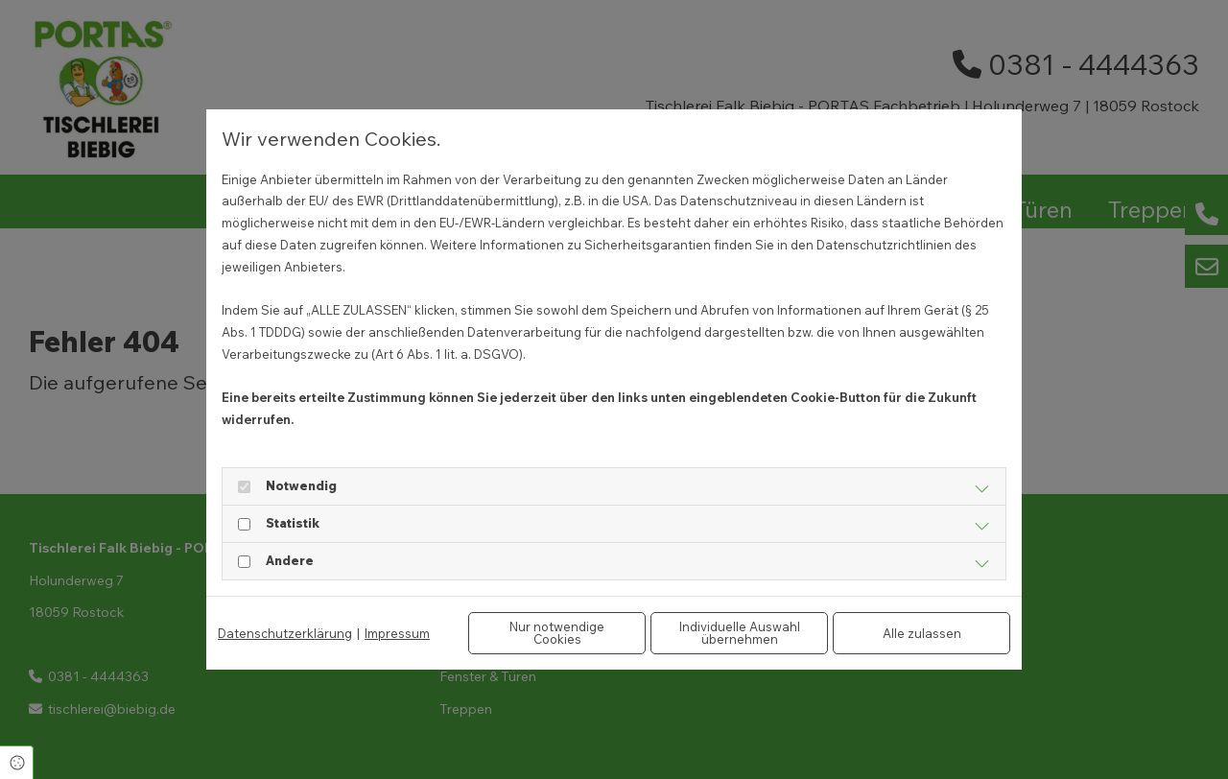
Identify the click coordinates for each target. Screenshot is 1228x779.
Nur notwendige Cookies (556, 633)
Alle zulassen (922, 633)
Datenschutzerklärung (285, 633)
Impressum (397, 633)
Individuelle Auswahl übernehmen (739, 633)
